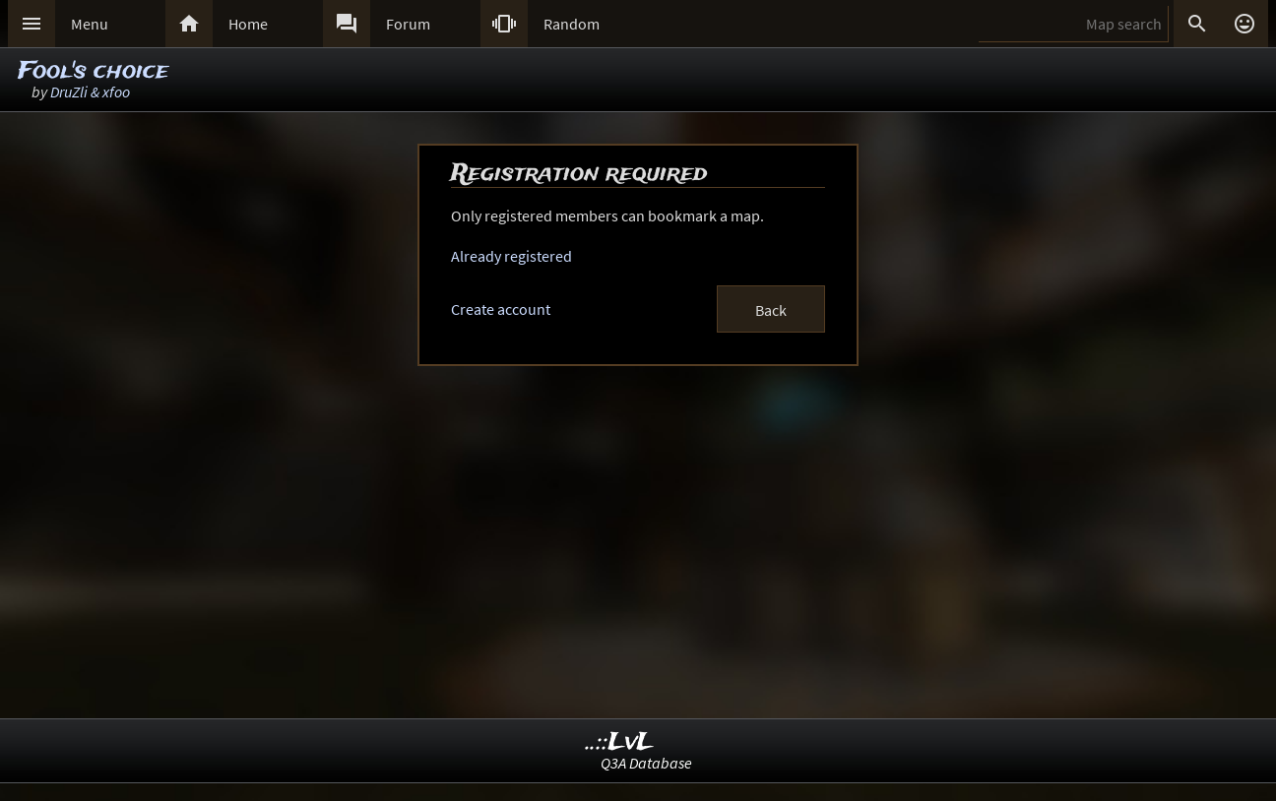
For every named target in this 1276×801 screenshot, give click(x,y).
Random (571, 23)
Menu (89, 23)
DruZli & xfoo (90, 91)
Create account (500, 309)
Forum (408, 23)
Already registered (511, 256)
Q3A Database (646, 762)
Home (248, 23)
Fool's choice (93, 71)
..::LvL (620, 742)
